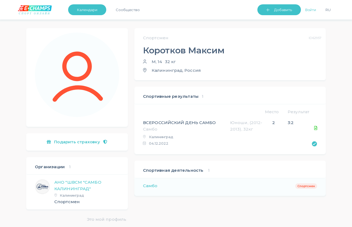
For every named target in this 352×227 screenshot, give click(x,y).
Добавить (283, 10)
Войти (310, 10)
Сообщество (128, 10)
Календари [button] (87, 10)
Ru (328, 10)
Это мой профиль (107, 219)
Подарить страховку (77, 141)
